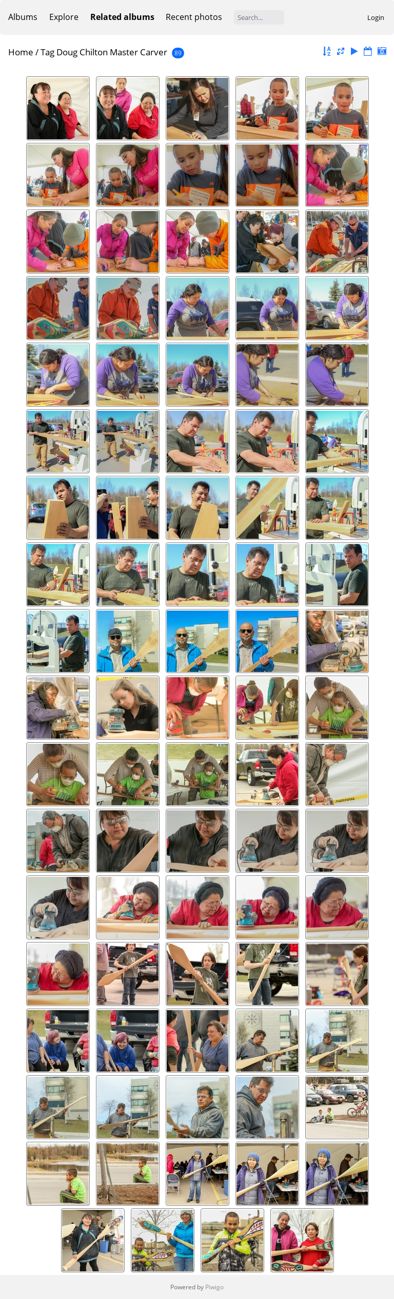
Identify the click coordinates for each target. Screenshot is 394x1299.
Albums (22, 17)
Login (375, 17)
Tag (47, 52)
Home (20, 52)
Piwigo (214, 1287)
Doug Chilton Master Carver (111, 52)
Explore (63, 17)
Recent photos (194, 17)
